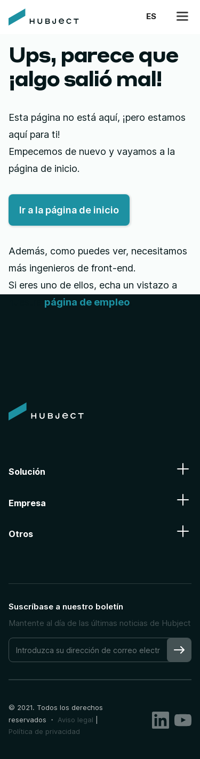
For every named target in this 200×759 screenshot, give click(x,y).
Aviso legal (75, 719)
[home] (44, 17)
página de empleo (87, 302)
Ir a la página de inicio (69, 210)
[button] (151, 16)
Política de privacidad (44, 731)
